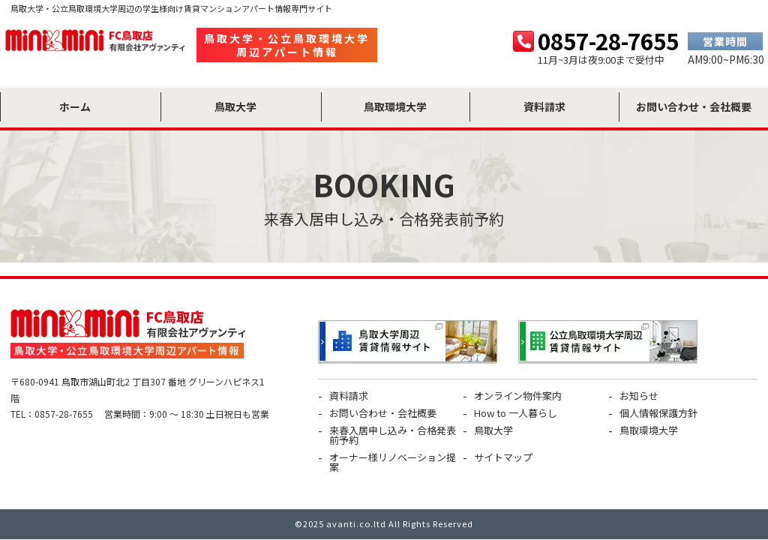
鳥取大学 (493, 430)
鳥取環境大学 (649, 430)
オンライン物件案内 (518, 395)
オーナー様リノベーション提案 (392, 462)
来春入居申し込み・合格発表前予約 (392, 435)
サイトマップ (503, 457)
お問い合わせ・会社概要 (382, 413)
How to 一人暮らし (515, 413)
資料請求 (348, 395)
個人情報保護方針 (659, 413)
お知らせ (639, 395)
